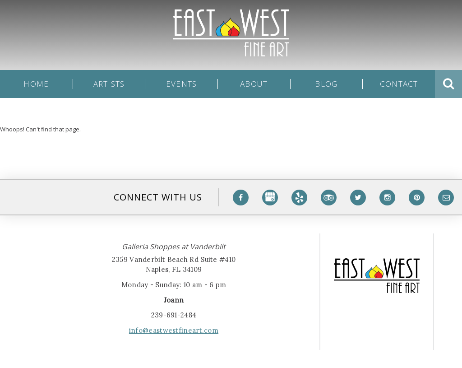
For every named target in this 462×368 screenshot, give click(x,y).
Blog (326, 84)
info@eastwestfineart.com (173, 330)
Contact (399, 84)
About (254, 84)
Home (36, 84)
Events (181, 84)
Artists (109, 84)
